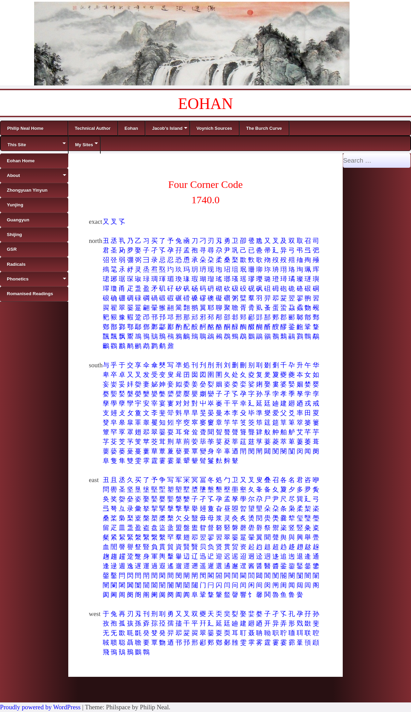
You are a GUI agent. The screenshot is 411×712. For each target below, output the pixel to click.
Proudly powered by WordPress (40, 707)
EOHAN (205, 103)
